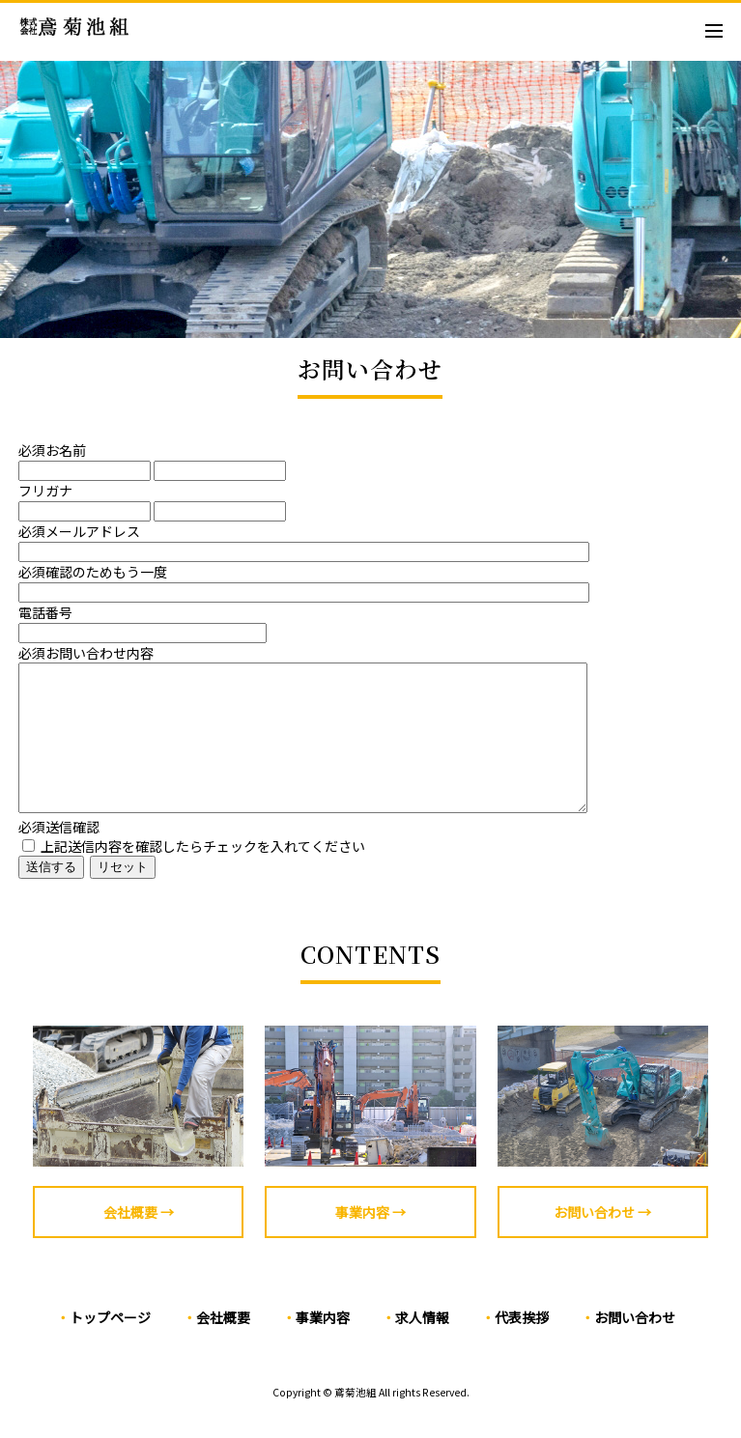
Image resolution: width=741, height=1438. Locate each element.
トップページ (110, 1346)
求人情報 (422, 1346)
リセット (123, 895)
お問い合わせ (634, 1346)
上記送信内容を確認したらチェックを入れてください (193, 875)
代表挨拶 (522, 1346)
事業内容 (323, 1346)
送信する (51, 895)
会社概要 (223, 1346)
